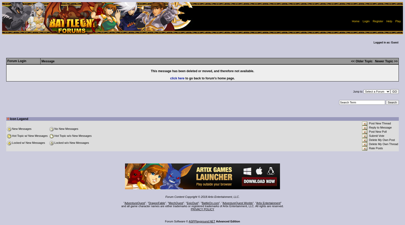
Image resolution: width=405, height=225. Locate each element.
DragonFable (157, 203)
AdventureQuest (134, 203)
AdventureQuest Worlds (238, 203)
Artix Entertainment (268, 203)
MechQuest (176, 203)
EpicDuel (192, 203)
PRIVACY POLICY (202, 209)
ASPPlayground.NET (202, 221)
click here (177, 78)
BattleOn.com (210, 203)
